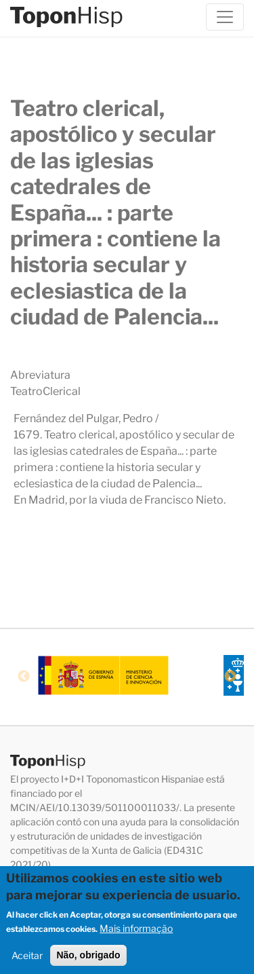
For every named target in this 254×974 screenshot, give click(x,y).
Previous (23, 676)
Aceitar (27, 961)
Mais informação (136, 933)
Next (230, 676)
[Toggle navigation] (225, 17)
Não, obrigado (88, 960)
